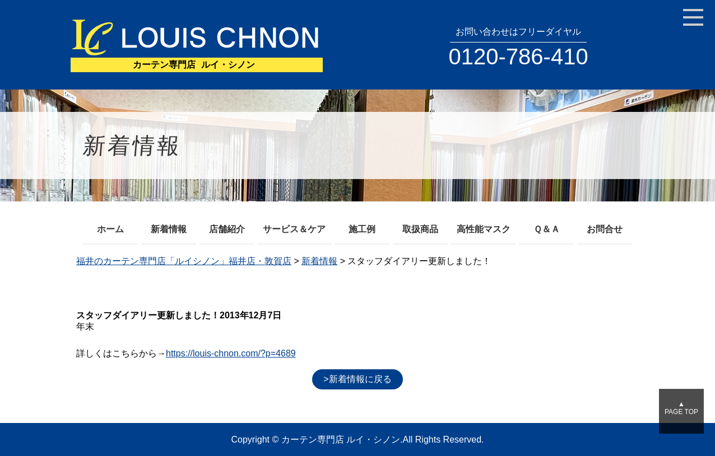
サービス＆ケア (294, 229)
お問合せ (605, 229)
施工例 (362, 229)
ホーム (110, 229)
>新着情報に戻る (357, 379)
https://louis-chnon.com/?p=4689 (231, 353)
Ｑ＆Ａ (546, 229)
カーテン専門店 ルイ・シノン (340, 439)
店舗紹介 (227, 229)
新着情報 (169, 229)
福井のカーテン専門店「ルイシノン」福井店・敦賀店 (183, 261)
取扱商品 (420, 229)
